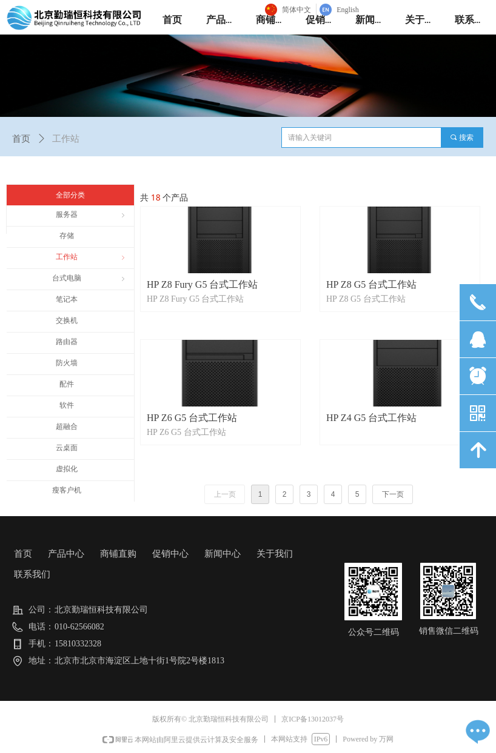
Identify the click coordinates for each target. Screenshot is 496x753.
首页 (21, 139)
